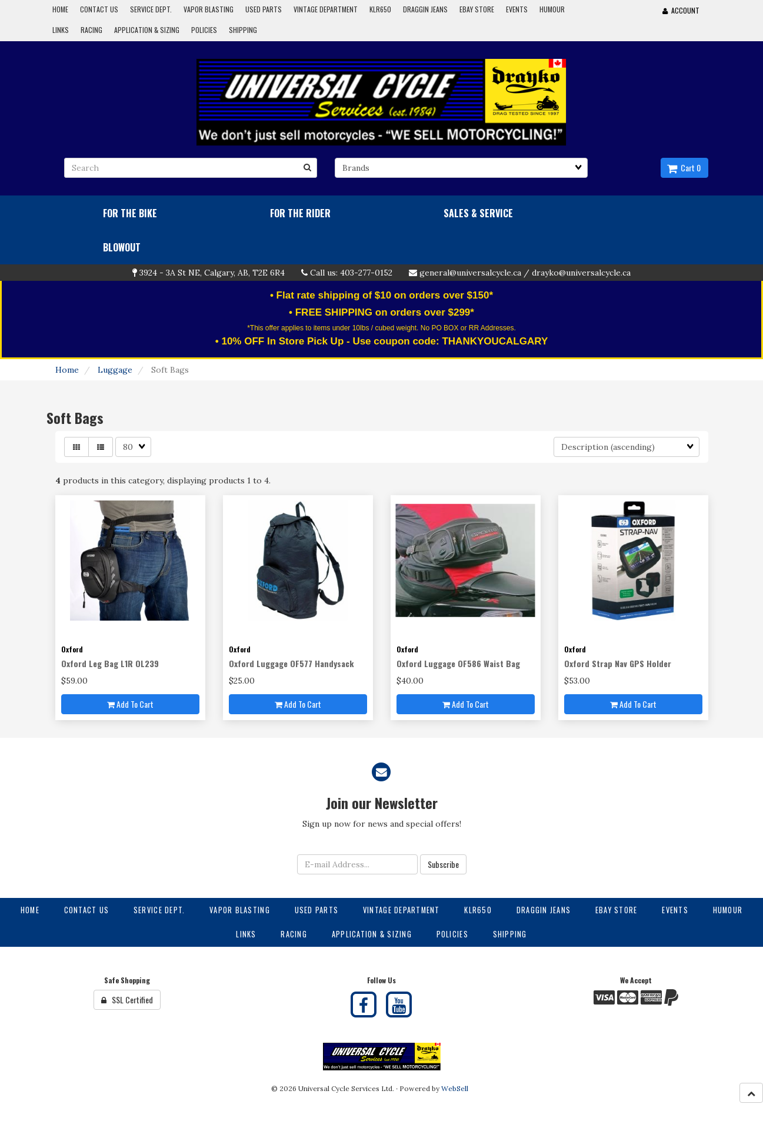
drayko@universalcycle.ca (581, 272)
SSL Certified (127, 999)
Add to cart (130, 704)
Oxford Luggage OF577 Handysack (291, 663)
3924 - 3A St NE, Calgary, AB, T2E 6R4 (212, 272)
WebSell (454, 1088)
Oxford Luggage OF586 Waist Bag (458, 663)
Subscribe (443, 864)
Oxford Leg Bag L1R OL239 (110, 663)
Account (680, 10)
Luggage (115, 369)
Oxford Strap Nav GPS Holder (617, 663)
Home (67, 369)
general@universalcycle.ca (470, 272)
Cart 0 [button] (684, 167)
